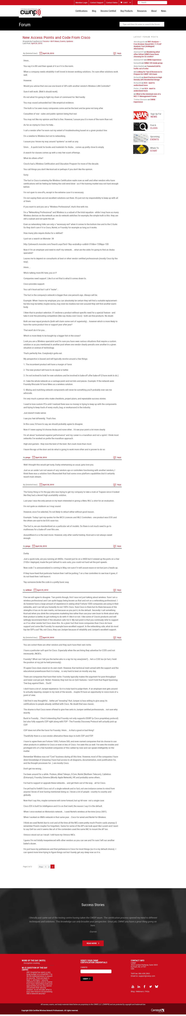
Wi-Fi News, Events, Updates (62, 43)
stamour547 (139, 53)
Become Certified (110, 11)
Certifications (85, 11)
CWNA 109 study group (153, 64)
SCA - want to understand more (144, 85)
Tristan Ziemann (140, 101)
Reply (119, 55)
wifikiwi (29, 591)
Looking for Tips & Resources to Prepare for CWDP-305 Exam (148, 74)
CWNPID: (84, 969)
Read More (92, 945)
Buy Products (128, 11)
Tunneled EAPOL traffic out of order (147, 68)
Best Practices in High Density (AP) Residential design (148, 80)
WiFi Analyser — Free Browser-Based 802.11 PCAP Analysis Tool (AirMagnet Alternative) (147, 46)
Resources (143, 11)
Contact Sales (112, 2)
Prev (41, 868)
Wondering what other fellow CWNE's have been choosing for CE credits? (147, 55)
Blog (97, 11)
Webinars (140, 993)
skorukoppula (139, 43)
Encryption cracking (32, 964)
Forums (46, 43)
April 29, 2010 (36, 45)
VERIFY (85, 980)
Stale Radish (139, 67)
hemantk (137, 64)
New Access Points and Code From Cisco (56, 39)
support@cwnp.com (147, 977)
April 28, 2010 (48, 55)
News (163, 11)
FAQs (147, 993)
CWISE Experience (153, 61)
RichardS (137, 79)
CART (125, 2)
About (154, 11)
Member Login (81, 2)
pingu (28, 459)
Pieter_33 (138, 90)
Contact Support (96, 2)
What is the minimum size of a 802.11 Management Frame (147, 96)
